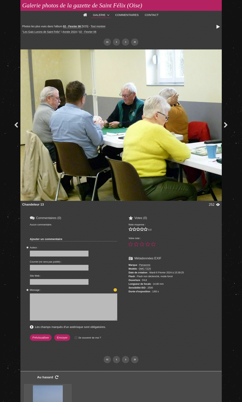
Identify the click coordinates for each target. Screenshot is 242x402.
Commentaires (127, 14)
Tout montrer (98, 26)
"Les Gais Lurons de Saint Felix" (41, 31)
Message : (35, 290)
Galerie (99, 14)
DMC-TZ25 (145, 268)
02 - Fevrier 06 (72, 26)
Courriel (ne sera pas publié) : (46, 261)
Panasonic (144, 265)
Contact (152, 14)
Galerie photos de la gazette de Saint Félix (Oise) (82, 5)
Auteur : (34, 247)
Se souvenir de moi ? (89, 337)
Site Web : (35, 275)
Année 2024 (69, 31)
